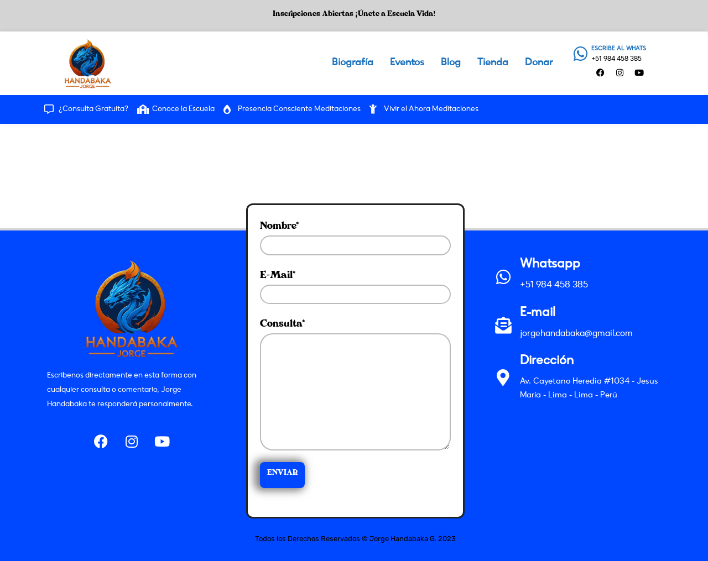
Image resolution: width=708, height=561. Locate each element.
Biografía (352, 63)
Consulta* (355, 384)
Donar (539, 63)
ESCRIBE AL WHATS (618, 49)
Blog (451, 63)
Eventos (407, 63)
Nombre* (355, 238)
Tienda (492, 63)
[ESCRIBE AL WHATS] (580, 54)
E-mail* (355, 288)
